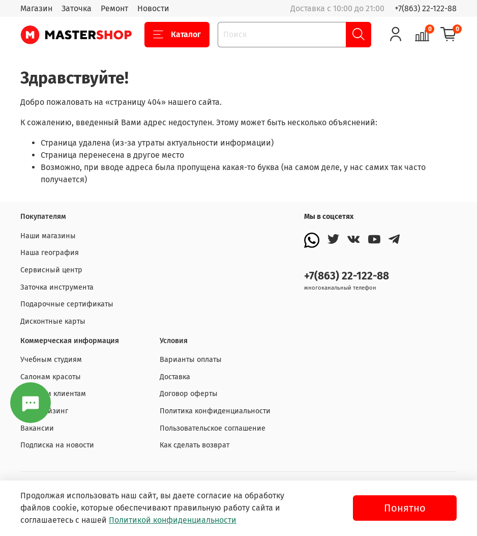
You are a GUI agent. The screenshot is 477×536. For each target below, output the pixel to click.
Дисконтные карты (52, 321)
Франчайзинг (44, 411)
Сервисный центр (51, 270)
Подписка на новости (57, 445)
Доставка (175, 377)
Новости (153, 8)
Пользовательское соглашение (212, 428)
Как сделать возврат (194, 445)
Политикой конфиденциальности (172, 520)
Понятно (405, 508)
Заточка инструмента (57, 287)
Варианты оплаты (191, 359)
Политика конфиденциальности (215, 411)
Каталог (177, 35)
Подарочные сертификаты (66, 304)
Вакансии (37, 428)
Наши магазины (48, 236)
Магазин (36, 8)
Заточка (77, 8)
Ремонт (114, 8)
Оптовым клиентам (53, 393)
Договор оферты (189, 393)
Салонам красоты (50, 377)
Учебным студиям (51, 359)
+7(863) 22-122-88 (426, 8)
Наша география (49, 252)
